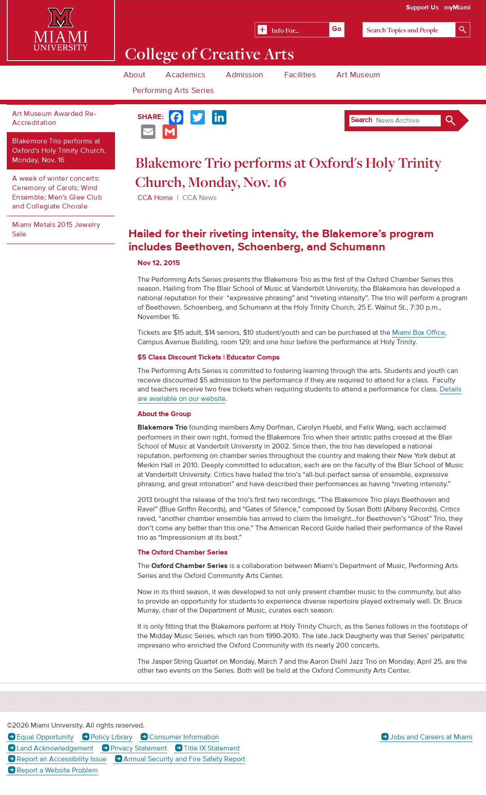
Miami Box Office (418, 332)
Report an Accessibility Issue (61, 759)
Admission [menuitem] (244, 75)
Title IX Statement (212, 748)
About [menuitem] (135, 75)
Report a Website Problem (57, 770)
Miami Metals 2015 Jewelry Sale (56, 229)
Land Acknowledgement (55, 748)
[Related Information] (299, 30)
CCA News (199, 197)
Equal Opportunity (45, 737)
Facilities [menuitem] (300, 75)
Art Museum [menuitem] (358, 75)
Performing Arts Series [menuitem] (173, 90)
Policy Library (112, 737)
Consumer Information (184, 737)
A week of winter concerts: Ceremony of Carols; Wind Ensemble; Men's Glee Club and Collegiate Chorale (57, 192)
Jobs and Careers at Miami (431, 737)
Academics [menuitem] (185, 75)
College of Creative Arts (209, 53)
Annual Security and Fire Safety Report (184, 759)
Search (361, 119)
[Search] (416, 29)
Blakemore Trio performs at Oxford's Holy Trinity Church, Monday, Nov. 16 (59, 150)
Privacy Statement (138, 748)
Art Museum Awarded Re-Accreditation (54, 118)
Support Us (422, 8)
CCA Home (155, 197)
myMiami (457, 8)
